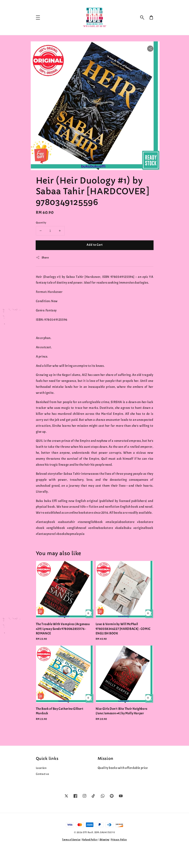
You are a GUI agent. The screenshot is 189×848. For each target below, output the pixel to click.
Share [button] (42, 257)
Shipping (104, 839)
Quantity (41, 222)
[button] (142, 17)
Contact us (42, 774)
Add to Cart (95, 245)
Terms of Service (71, 839)
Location (41, 768)
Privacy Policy (119, 839)
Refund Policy (89, 839)
